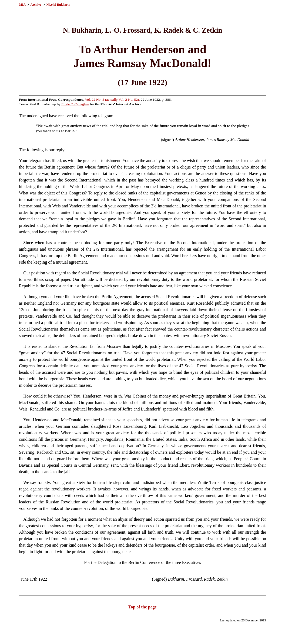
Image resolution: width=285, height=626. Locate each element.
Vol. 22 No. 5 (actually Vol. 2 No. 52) (112, 99)
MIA (22, 4)
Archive (36, 4)
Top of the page (142, 607)
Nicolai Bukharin (58, 4)
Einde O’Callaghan (75, 104)
